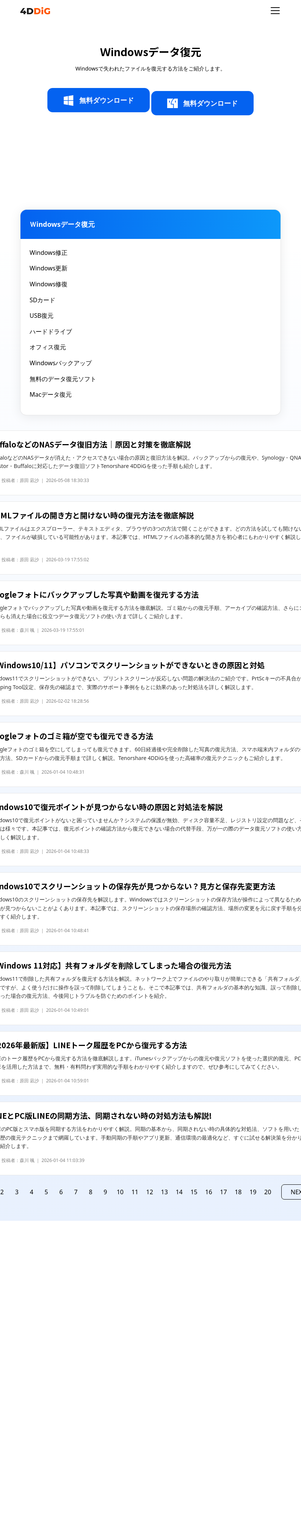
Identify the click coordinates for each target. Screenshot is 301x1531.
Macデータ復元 (51, 394)
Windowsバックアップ (61, 363)
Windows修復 (48, 284)
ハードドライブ (51, 331)
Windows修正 (48, 252)
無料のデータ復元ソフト (63, 379)
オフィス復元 (48, 347)
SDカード (42, 300)
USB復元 (41, 315)
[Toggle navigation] (275, 10)
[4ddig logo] (35, 10)
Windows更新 (48, 268)
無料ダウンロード (98, 100)
